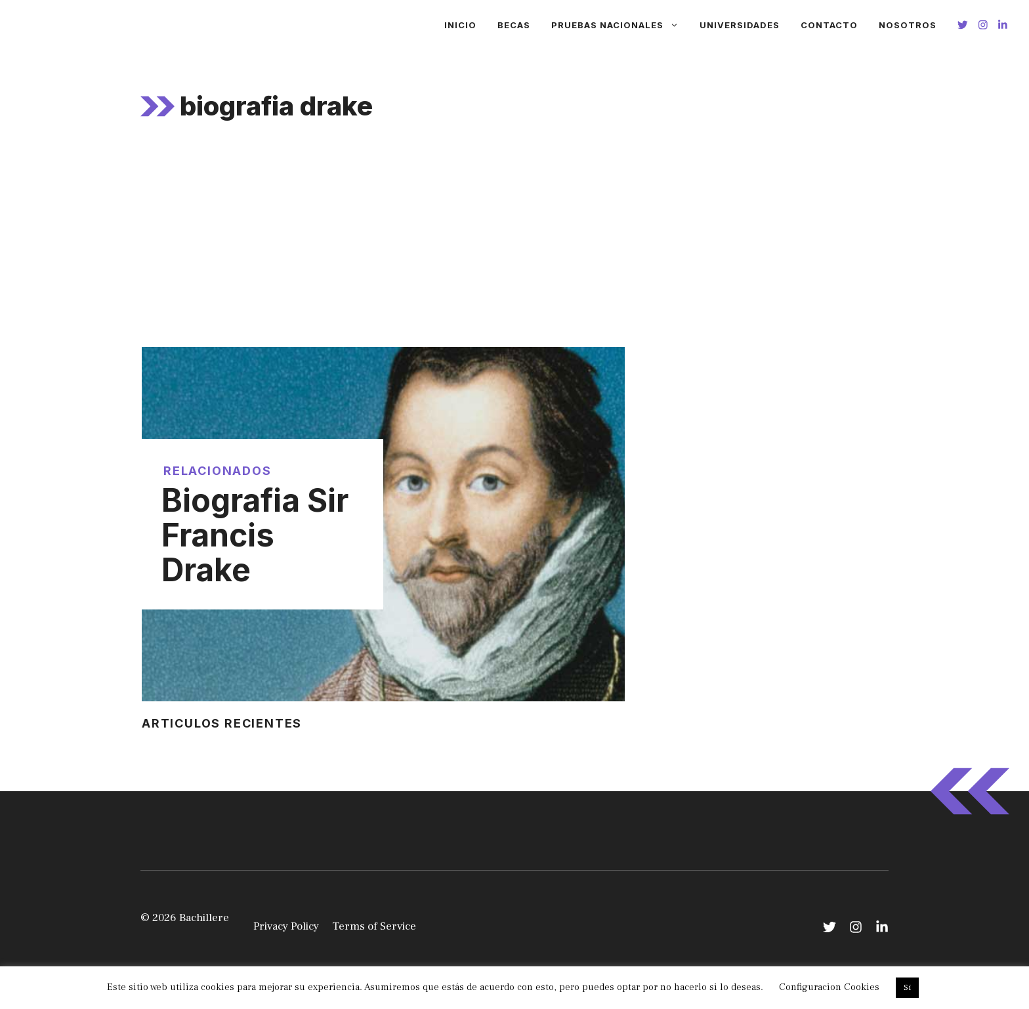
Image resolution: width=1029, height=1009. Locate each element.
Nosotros (907, 25)
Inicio (460, 25)
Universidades (740, 25)
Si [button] (907, 987)
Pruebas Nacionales (620, 25)
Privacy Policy (286, 926)
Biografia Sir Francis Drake (254, 535)
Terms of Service (374, 926)
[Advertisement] (514, 248)
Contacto (829, 25)
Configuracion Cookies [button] (829, 987)
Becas (513, 25)
